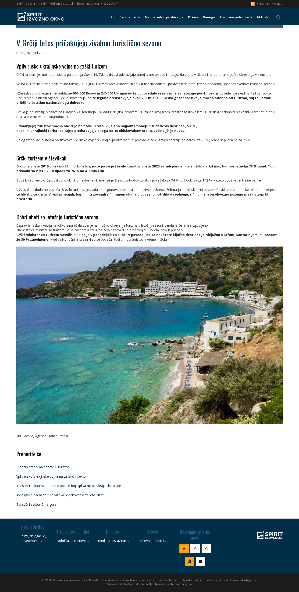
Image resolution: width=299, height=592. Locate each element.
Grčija (20, 112)
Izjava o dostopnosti (243, 580)
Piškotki (223, 580)
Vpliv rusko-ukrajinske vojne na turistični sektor (51, 476)
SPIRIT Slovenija (27, 4)
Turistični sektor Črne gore (36, 504)
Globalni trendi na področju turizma (43, 467)
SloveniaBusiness (88, 4)
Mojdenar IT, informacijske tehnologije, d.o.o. (165, 584)
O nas (278, 4)
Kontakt (265, 4)
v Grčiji (192, 126)
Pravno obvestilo (204, 580)
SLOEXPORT (111, 4)
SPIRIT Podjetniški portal (57, 4)
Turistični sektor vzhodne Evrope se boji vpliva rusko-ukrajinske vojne (68, 485)
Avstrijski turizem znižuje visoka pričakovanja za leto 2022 (60, 495)
